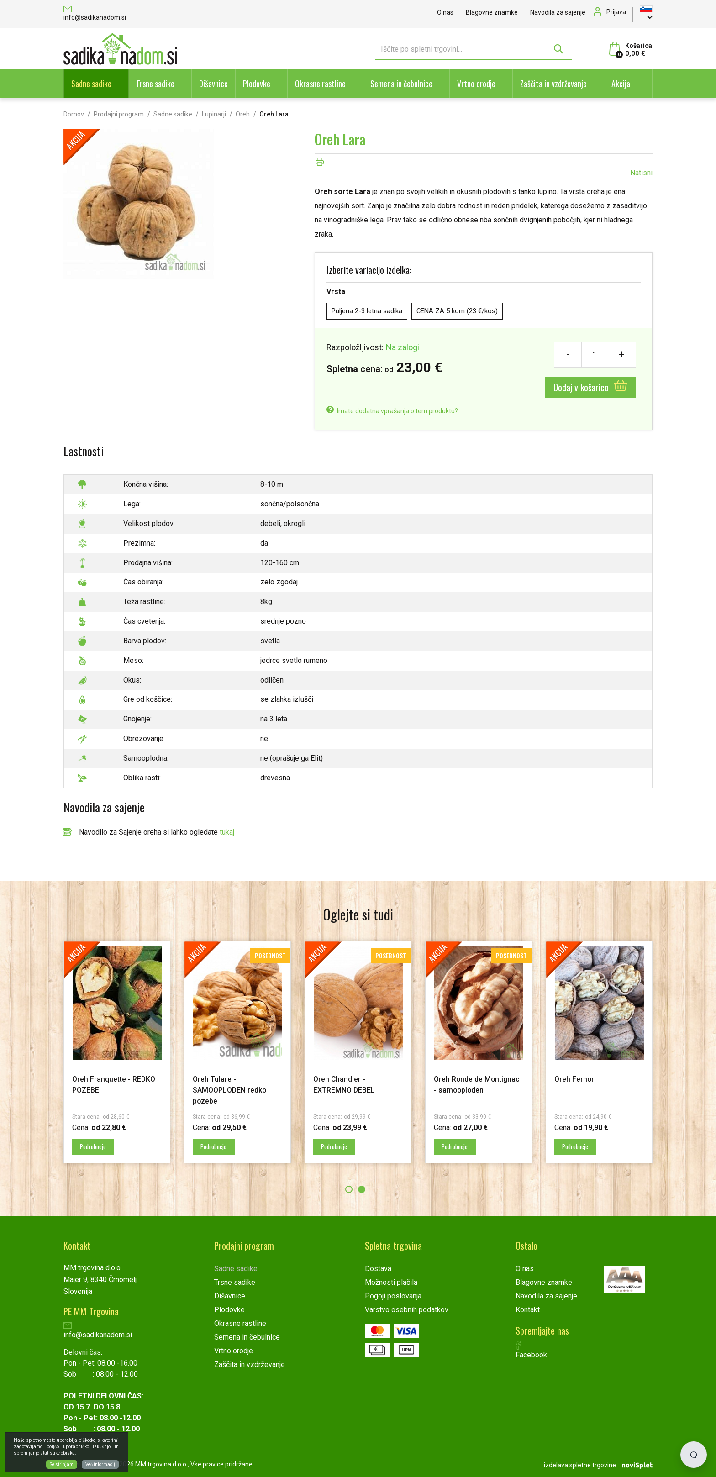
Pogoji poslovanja (393, 1295)
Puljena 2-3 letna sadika (370, 311)
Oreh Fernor (577, 1078)
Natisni (641, 172)
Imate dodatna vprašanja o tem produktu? (392, 411)
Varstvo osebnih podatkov (406, 1309)
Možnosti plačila (391, 1281)
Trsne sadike (155, 83)
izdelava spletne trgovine (580, 1463)
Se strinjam (62, 1464)
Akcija (620, 83)
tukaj (227, 832)
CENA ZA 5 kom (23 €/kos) (465, 311)
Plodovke (256, 83)
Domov (73, 114)
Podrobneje (97, 1146)
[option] (116, 1052)
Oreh (243, 114)
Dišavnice (213, 83)
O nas (445, 12)
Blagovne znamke (492, 12)
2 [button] (361, 1189)
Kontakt (528, 1309)
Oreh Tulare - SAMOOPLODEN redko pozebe (234, 1089)
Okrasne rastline (320, 83)
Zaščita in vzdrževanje (553, 83)
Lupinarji (214, 114)
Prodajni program (119, 114)
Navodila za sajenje (557, 12)
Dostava (378, 1268)
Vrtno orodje (476, 83)
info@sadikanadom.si (94, 14)
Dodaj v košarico (590, 387)
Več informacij (100, 1464)
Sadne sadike (91, 83)
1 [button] (349, 1189)
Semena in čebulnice (401, 83)
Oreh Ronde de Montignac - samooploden (461, 1089)
